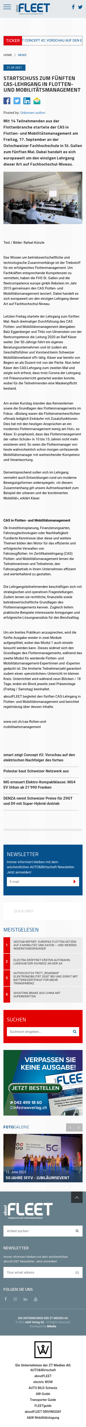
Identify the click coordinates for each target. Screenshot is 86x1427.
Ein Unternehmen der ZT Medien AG (43, 1365)
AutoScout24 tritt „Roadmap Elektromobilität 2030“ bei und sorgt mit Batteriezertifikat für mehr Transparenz (46, 978)
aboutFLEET (43, 1376)
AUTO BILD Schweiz (43, 1388)
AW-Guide (43, 1394)
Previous (70, 1127)
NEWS (22, 55)
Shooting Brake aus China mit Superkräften (37, 994)
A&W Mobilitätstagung (43, 1417)
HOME (7, 55)
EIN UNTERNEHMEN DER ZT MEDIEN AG (43, 1318)
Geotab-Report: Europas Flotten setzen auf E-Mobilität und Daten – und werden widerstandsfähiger (45, 945)
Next (78, 1127)
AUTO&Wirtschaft (43, 1370)
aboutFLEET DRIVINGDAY (43, 1412)
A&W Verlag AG (35, 1322)
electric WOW (43, 1382)
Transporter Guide (43, 1400)
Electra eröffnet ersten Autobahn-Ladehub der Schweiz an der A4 (42, 961)
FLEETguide (43, 1406)
